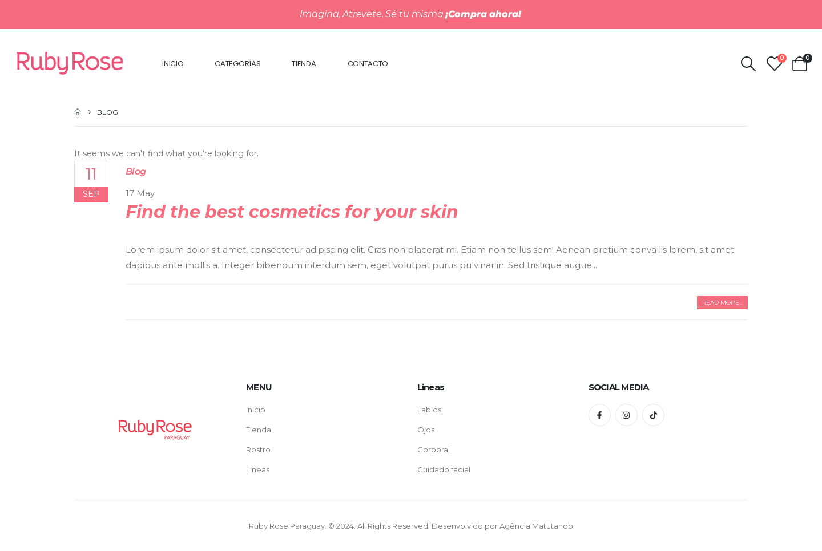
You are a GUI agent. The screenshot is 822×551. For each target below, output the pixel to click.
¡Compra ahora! (483, 14)
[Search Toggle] (748, 63)
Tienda (304, 63)
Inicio (172, 63)
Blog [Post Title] (136, 171)
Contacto (368, 63)
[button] (722, 302)
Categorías (237, 63)
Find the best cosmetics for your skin (292, 211)
